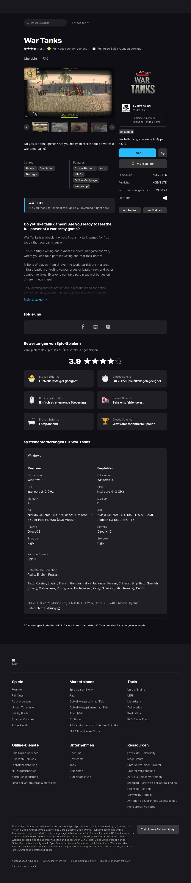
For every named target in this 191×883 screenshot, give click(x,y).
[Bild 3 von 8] (79, 127)
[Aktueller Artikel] (40, 127)
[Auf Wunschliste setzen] (143, 163)
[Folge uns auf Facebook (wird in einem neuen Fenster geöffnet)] (82, 327)
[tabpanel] (95, 502)
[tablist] (95, 455)
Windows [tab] (34, 455)
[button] (69, 299)
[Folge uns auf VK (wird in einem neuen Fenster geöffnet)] (108, 327)
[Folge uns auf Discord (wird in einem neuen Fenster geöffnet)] (95, 327)
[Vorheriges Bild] (26, 127)
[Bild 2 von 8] (59, 127)
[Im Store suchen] (27, 22)
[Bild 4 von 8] (98, 127)
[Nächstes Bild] (112, 127)
